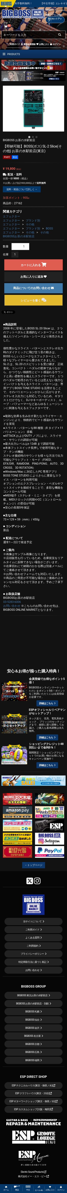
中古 (28, 1188)
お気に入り (42, 44)
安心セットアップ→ (55, 19)
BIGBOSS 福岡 (32, 1060)
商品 (17, 1188)
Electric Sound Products (33, 1171)
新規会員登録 (28, 44)
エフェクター (11, 216)
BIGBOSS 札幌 (32, 1011)
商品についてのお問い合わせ (33, 288)
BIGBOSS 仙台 (32, 1019)
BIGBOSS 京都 (32, 1044)
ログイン (55, 44)
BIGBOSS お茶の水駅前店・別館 (32, 1003)
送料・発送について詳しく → (21, 189)
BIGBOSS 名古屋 (32, 1035)
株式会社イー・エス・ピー (33, 1176)
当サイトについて (32, 921)
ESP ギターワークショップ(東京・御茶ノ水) (33, 1101)
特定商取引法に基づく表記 (32, 962)
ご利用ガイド (13, 44)
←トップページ (33, 865)
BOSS (49, 228)
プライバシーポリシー (32, 953)
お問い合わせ (11, 606)
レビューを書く (33, 300)
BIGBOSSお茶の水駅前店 (18, 236)
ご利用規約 (32, 945)
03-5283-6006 (12, 602)
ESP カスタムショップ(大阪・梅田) (33, 1109)
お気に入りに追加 (33, 276)
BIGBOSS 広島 (32, 1052)
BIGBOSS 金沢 (32, 1027)
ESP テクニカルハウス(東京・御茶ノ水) (33, 1085)
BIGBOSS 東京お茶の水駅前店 (32, 995)
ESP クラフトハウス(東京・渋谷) (33, 1093)
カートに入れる (33, 264)
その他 (30, 224)
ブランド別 (33, 220)
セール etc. (39, 1188)
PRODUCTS (11, 54)
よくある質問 (32, 937)
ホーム (6, 1188)
